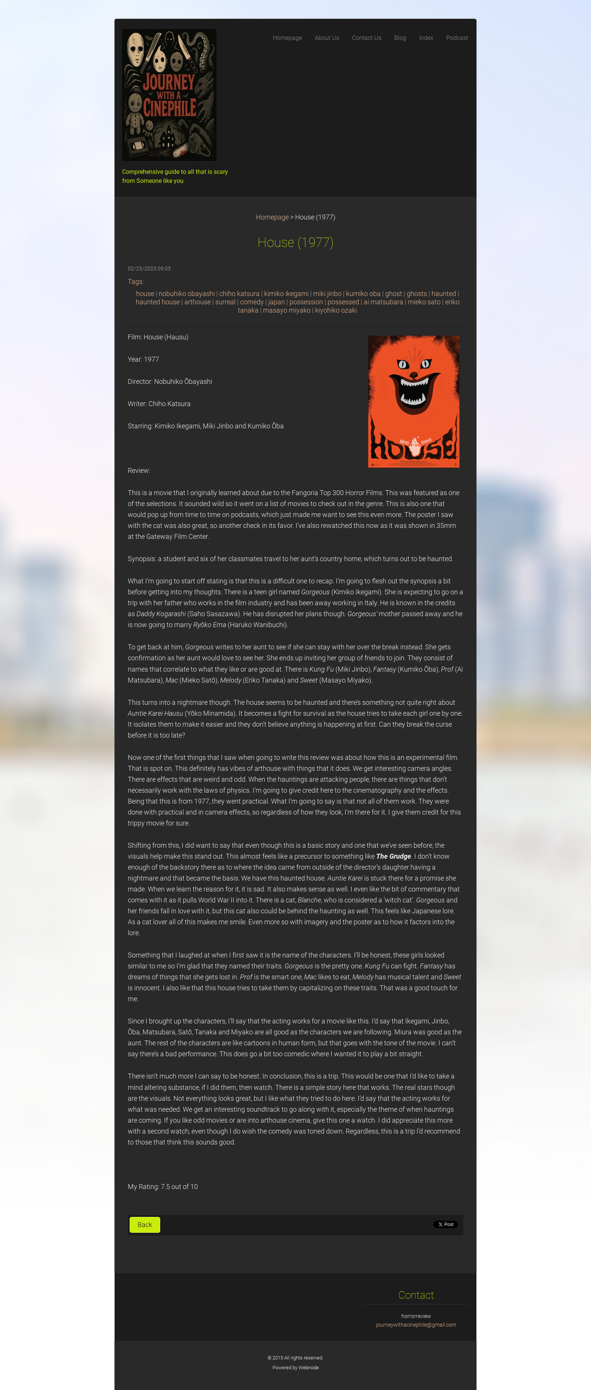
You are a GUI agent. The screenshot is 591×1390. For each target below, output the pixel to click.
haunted (444, 294)
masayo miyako (287, 310)
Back (145, 1225)
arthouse (197, 302)
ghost (393, 294)
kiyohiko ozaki (336, 310)
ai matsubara (383, 302)
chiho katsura (239, 294)
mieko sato (424, 302)
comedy (252, 302)
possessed (343, 302)
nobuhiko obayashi (187, 294)
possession (306, 302)
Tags (135, 281)
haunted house (158, 302)
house (145, 294)
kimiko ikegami (286, 294)
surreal (225, 302)
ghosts (417, 294)
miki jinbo (327, 294)
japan (276, 302)
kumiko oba (363, 294)
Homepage (272, 217)
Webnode (309, 1367)
